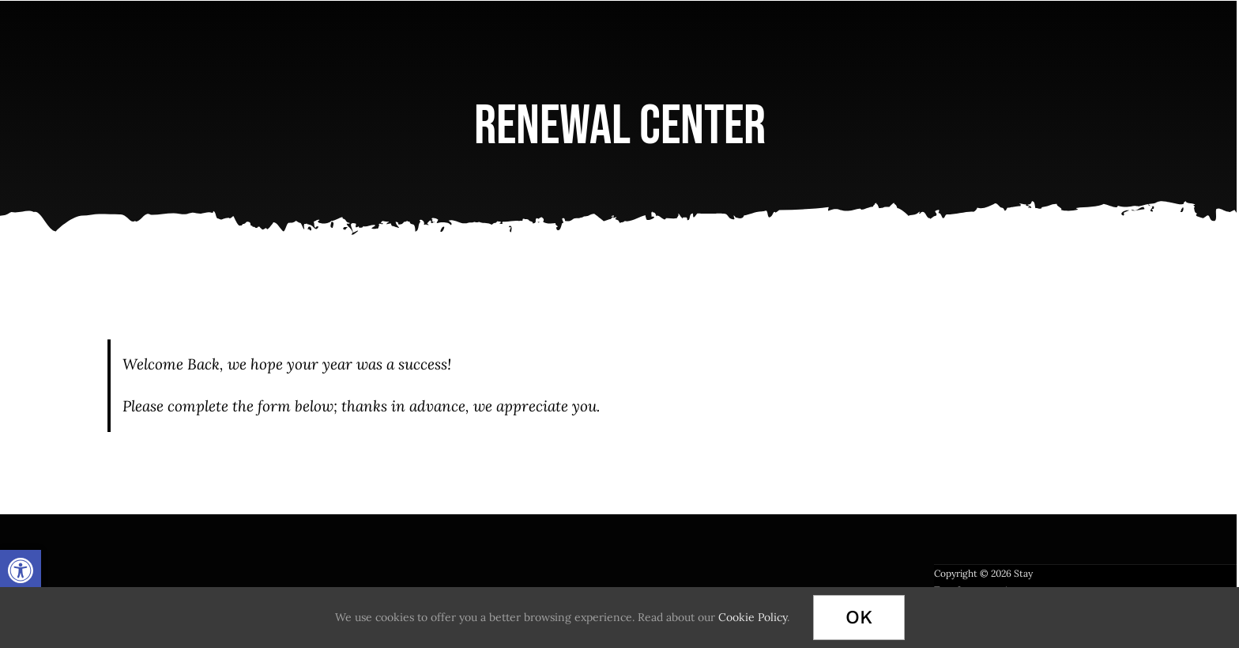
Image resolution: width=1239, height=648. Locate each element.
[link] (20, 570)
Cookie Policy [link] (752, 617)
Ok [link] (858, 617)
